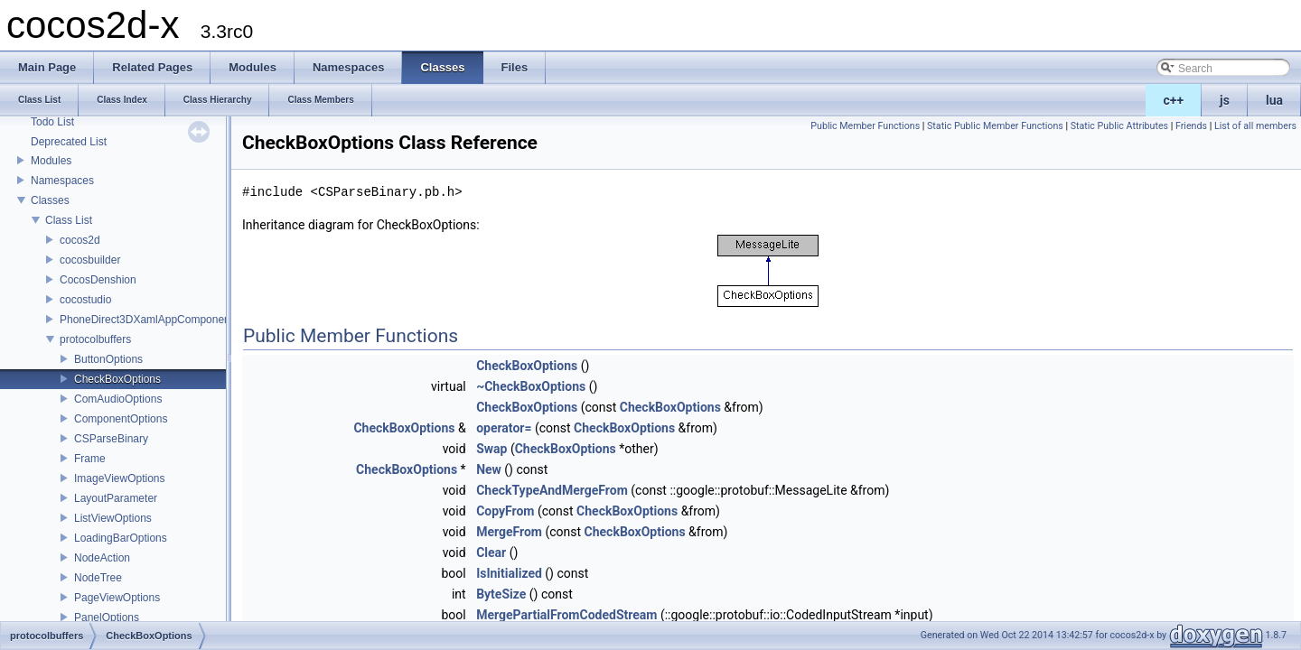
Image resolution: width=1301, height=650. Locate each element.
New (488, 469)
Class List (68, 220)
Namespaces (62, 180)
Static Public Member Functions (995, 126)
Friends (1191, 126)
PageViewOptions (117, 597)
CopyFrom (505, 511)
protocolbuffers (95, 339)
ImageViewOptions (119, 478)
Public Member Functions (865, 126)
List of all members (1255, 126)
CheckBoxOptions (117, 379)
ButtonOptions (108, 359)
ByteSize (501, 594)
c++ (1174, 100)
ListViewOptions (113, 518)
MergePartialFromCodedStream (566, 615)
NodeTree (98, 577)
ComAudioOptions (118, 399)
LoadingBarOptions (120, 538)
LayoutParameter (115, 498)
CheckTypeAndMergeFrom (552, 490)
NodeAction (102, 558)
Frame (90, 458)
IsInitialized (509, 573)
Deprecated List (69, 141)
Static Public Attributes (1119, 126)
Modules (51, 160)
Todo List (52, 122)
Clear (491, 552)
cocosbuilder (90, 260)
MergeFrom (509, 532)
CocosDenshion (98, 280)
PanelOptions (106, 617)
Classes (50, 200)
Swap (491, 448)
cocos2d (80, 240)
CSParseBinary (111, 438)
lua (1274, 100)
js (1225, 100)
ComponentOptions (120, 419)
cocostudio (85, 299)
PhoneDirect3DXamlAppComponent (146, 319)
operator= (503, 428)
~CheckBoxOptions (530, 386)
